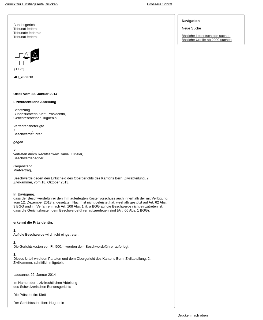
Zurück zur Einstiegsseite (24, 4)
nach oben (199, 315)
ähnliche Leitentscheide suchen (206, 36)
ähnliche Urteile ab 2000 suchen (207, 40)
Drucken (51, 4)
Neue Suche (191, 28)
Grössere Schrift (159, 4)
